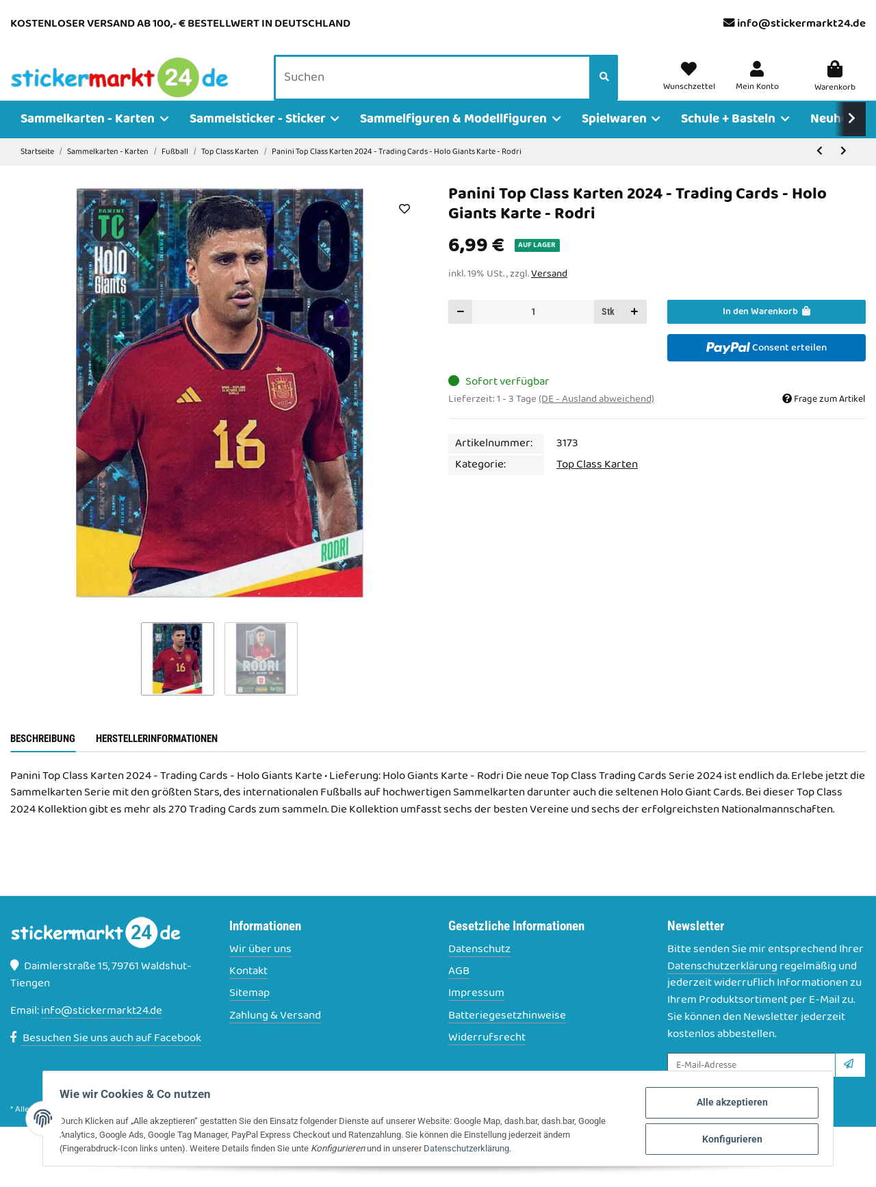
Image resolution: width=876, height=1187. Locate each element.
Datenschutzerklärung (722, 986)
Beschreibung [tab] (42, 758)
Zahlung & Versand (275, 1035)
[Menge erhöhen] (634, 331)
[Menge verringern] (460, 331)
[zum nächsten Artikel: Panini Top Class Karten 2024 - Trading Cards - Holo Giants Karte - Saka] (843, 171)
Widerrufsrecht (487, 1057)
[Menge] (533, 331)
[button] (759, 88)
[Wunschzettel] (694, 88)
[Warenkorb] (835, 88)
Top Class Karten (597, 484)
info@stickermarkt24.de (801, 24)
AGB (458, 990)
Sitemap (249, 1013)
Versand (549, 293)
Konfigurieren (718, 1138)
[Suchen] (436, 88)
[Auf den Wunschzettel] (404, 228)
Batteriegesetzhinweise (507, 1035)
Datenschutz (479, 969)
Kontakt (248, 990)
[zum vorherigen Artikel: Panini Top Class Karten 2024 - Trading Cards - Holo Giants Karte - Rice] (820, 171)
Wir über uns (260, 969)
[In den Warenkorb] (766, 331)
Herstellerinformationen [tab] (157, 758)
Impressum (476, 1013)
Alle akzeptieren (717, 1104)
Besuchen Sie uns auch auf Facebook (105, 1058)
